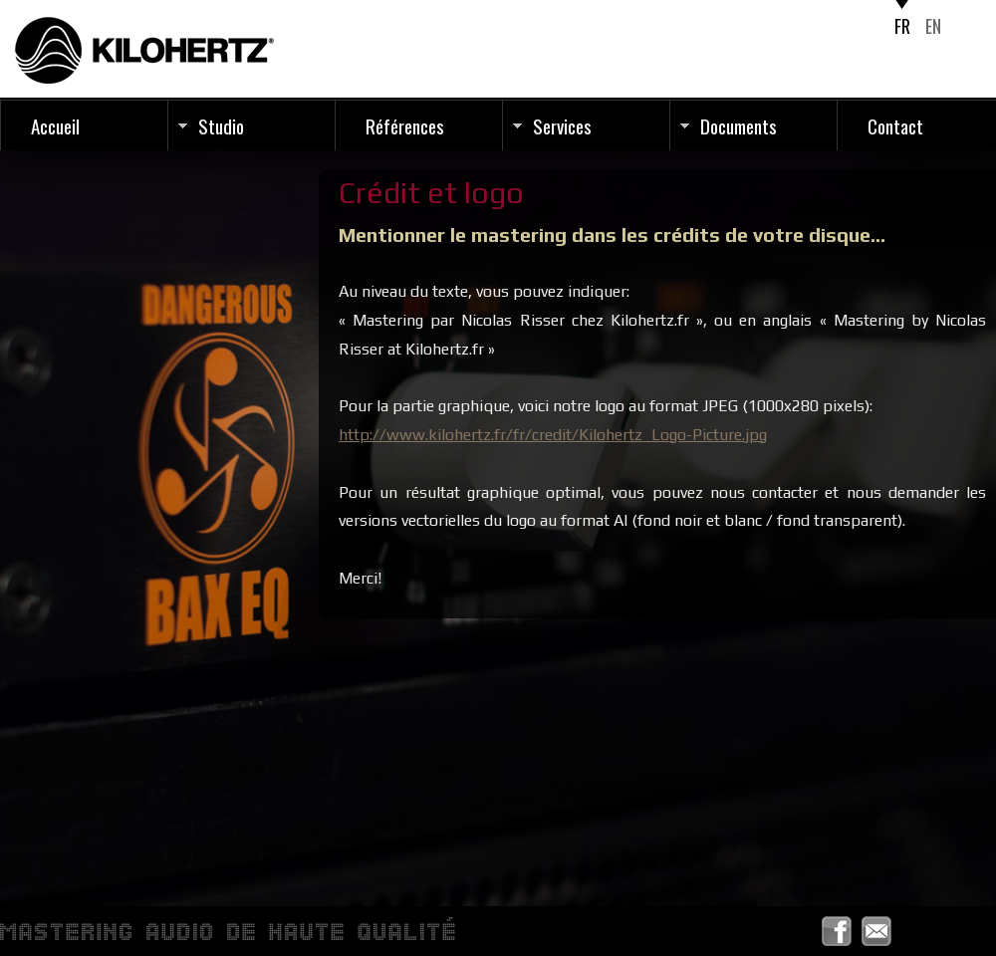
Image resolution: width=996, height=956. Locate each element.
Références (405, 125)
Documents (738, 125)
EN (933, 26)
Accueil (55, 125)
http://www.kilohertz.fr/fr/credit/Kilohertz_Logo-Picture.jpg (553, 434)
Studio (221, 125)
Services (562, 125)
